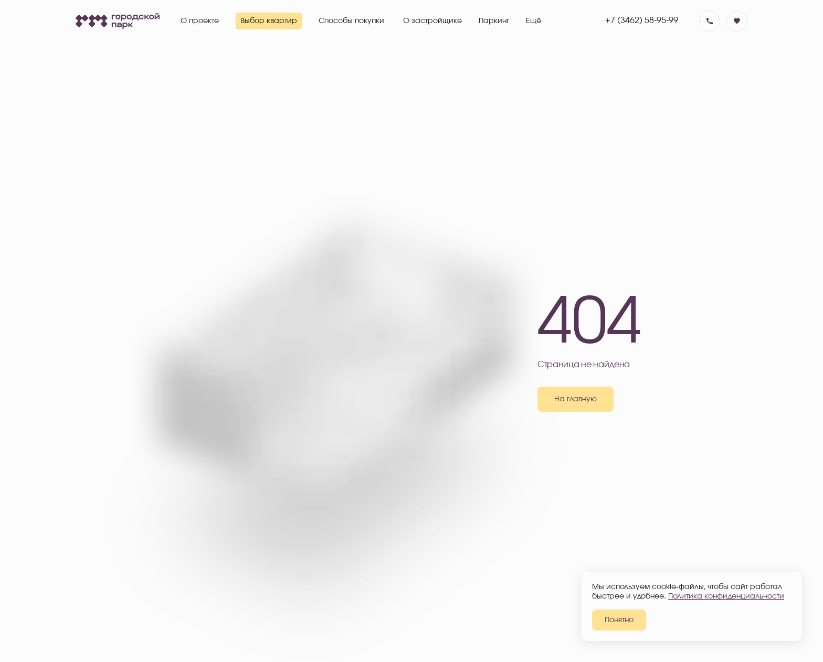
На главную (575, 399)
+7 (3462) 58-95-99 (641, 20)
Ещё (533, 21)
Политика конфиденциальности (726, 596)
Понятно (619, 620)
